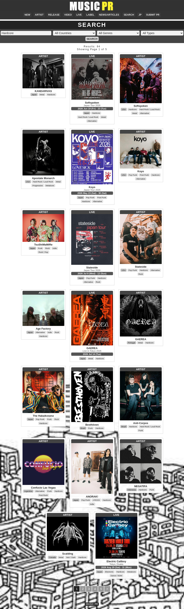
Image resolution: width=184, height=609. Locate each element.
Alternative (92, 121)
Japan (34, 94)
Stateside (92, 267)
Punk (40, 248)
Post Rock (43, 495)
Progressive (37, 185)
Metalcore (50, 185)
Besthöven (92, 424)
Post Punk (101, 197)
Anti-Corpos (140, 423)
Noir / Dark (70, 557)
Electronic (109, 572)
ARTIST (39, 14)
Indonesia (131, 490)
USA (124, 109)
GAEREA (92, 348)
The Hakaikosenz (43, 415)
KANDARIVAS (43, 91)
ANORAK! (92, 496)
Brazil (83, 428)
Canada (52, 557)
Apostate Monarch (43, 178)
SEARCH (129, 14)
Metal (42, 94)
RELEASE (54, 14)
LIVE (79, 14)
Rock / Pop (43, 252)
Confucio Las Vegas (43, 487)
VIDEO (68, 14)
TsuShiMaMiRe (43, 244)
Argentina (28, 491)
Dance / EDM (116, 575)
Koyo (92, 187)
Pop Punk (90, 197)
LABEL (90, 14)
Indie (55, 248)
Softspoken (92, 102)
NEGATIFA (140, 486)
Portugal (131, 343)
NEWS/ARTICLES (109, 14)
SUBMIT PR (152, 14)
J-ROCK (96, 500)
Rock (47, 248)
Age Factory (43, 328)
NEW (27, 14)
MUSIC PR (92, 604)
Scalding (67, 553)
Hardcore (51, 94)
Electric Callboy (116, 561)
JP (140, 14)
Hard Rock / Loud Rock (88, 117)
